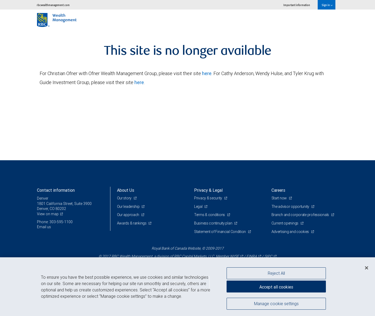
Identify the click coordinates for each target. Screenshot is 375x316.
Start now (279, 198)
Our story (124, 198)
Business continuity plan (213, 223)
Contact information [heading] (56, 190)
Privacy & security (208, 198)
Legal (198, 206)
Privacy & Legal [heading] (208, 190)
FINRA (251, 256)
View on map (48, 214)
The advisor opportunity (290, 206)
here (207, 73)
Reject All (276, 273)
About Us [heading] (125, 190)
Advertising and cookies (290, 231)
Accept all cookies (276, 287)
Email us (44, 227)
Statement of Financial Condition (220, 231)
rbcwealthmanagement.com (53, 5)
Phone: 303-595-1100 (55, 221)
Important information (296, 5)
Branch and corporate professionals (300, 214)
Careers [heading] (278, 190)
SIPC (268, 256)
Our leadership (128, 206)
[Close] (366, 268)
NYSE (234, 256)
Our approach (128, 214)
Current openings (285, 223)
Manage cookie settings (276, 303)
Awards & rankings (132, 223)
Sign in (327, 5)
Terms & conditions (210, 214)
